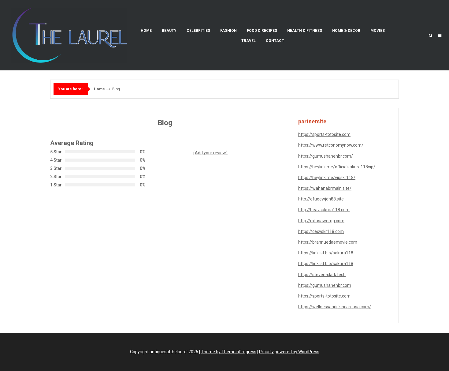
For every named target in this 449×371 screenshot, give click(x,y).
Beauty (169, 30)
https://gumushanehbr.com (324, 285)
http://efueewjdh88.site (321, 199)
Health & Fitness (304, 30)
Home (146, 30)
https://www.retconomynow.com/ (330, 145)
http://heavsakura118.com (324, 209)
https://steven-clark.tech (322, 274)
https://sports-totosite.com (324, 134)
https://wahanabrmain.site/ (324, 188)
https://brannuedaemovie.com (327, 242)
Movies (377, 30)
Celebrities (198, 30)
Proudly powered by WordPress (289, 351)
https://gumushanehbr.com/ (325, 156)
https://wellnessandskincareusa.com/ (334, 306)
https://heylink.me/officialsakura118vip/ (336, 166)
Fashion (228, 30)
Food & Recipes (262, 30)
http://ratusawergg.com (321, 220)
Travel (248, 41)
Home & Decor (346, 30)
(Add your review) (210, 152)
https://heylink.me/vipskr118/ (326, 177)
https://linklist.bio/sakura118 (325, 252)
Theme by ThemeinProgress (228, 351)
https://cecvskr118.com (321, 231)
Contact (275, 41)
